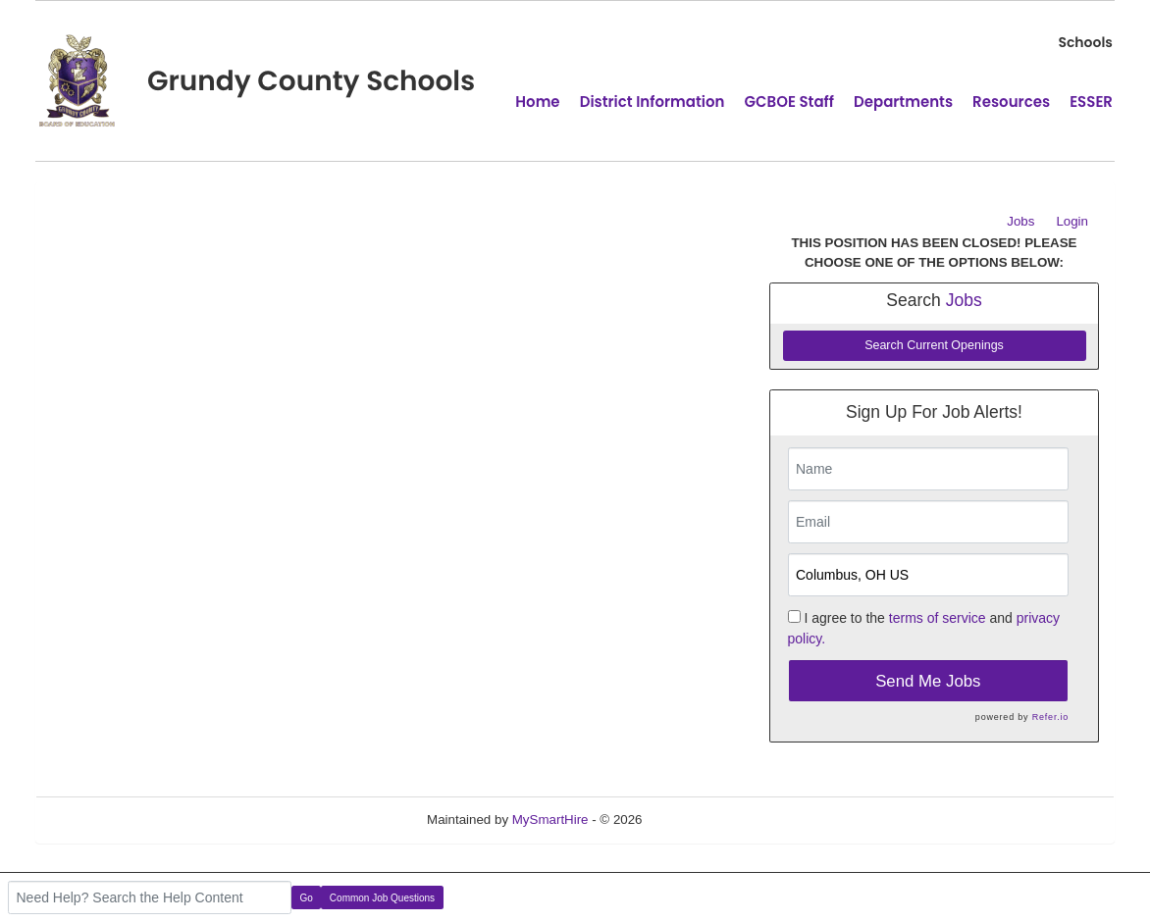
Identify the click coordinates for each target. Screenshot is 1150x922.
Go (306, 898)
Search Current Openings (934, 345)
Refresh (700, 819)
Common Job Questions (382, 898)
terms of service (937, 618)
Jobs (1020, 221)
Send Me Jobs (927, 681)
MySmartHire (550, 819)
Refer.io (1050, 717)
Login (1072, 221)
